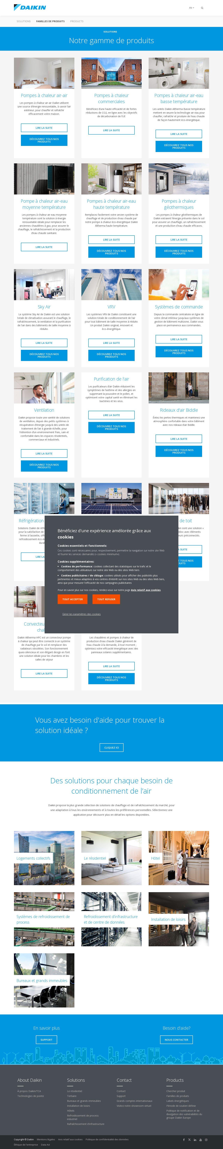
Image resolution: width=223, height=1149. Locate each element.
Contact (121, 1091)
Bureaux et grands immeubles (84, 1101)
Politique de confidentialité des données (107, 1139)
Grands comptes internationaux (134, 1101)
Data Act (45, 1144)
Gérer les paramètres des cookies (81, 614)
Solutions (24, 21)
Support (121, 1096)
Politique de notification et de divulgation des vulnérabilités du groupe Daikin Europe (184, 1114)
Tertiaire (71, 1096)
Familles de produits (50, 21)
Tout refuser (106, 599)
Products (76, 21)
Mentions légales (46, 1139)
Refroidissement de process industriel (83, 1117)
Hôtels (70, 1110)
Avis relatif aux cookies (70, 1139)
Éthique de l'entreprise (26, 1144)
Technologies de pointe (30, 1096)
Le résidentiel (74, 1091)
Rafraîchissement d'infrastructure (85, 1124)
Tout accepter (72, 599)
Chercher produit (175, 1091)
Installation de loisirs (78, 1105)
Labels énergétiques (177, 1101)
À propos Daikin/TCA (29, 1091)
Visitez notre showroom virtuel (134, 1105)
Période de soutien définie (181, 1105)
